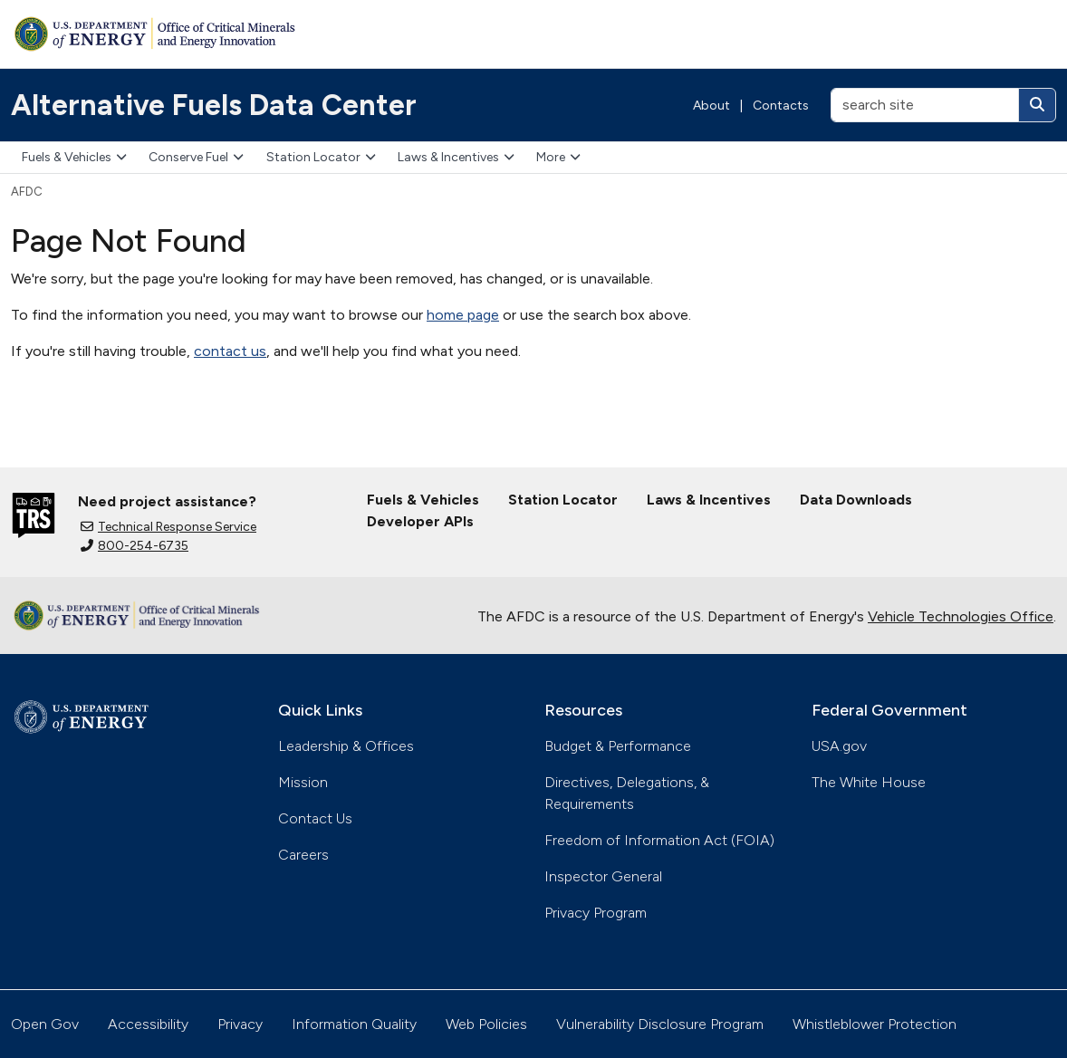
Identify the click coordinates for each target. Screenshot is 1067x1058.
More (558, 157)
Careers (303, 854)
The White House (869, 782)
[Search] (1037, 105)
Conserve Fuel (196, 157)
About (711, 105)
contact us (230, 351)
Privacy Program (595, 912)
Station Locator (321, 157)
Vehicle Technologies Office (960, 616)
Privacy (240, 1024)
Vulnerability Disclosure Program (660, 1024)
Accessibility (148, 1024)
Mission (303, 782)
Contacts (781, 105)
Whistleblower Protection (874, 1024)
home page (463, 314)
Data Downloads (856, 499)
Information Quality (354, 1024)
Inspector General (603, 876)
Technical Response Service (168, 526)
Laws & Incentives (456, 157)
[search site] (925, 105)
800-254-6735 (134, 545)
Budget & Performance (617, 746)
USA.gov (839, 746)
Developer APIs (420, 521)
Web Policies (486, 1024)
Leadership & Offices (346, 746)
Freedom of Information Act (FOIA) (659, 840)
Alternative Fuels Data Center (214, 105)
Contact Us (315, 818)
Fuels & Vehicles (74, 157)
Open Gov (45, 1024)
